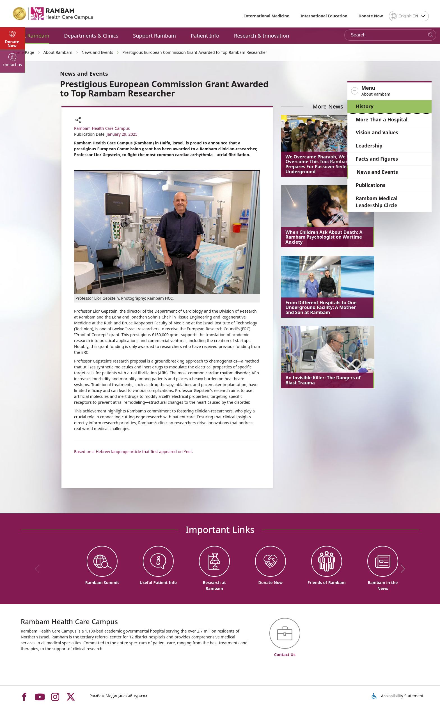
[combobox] (408, 16)
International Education (324, 16)
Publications (370, 185)
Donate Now (371, 16)
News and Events (377, 172)
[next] (401, 569)
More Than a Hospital (381, 119)
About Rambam (30, 35)
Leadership (369, 145)
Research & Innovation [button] (261, 35)
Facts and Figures (377, 159)
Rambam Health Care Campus (102, 128)
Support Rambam (154, 35)
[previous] (39, 569)
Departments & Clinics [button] (91, 35)
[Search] (431, 35)
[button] (389, 91)
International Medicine (266, 16)
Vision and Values (377, 132)
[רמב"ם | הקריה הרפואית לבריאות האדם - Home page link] (53, 14)
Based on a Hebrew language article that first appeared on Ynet (133, 451)
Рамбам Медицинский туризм (118, 695)
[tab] (12, 151)
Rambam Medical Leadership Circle (376, 202)
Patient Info (205, 35)
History (364, 106)
